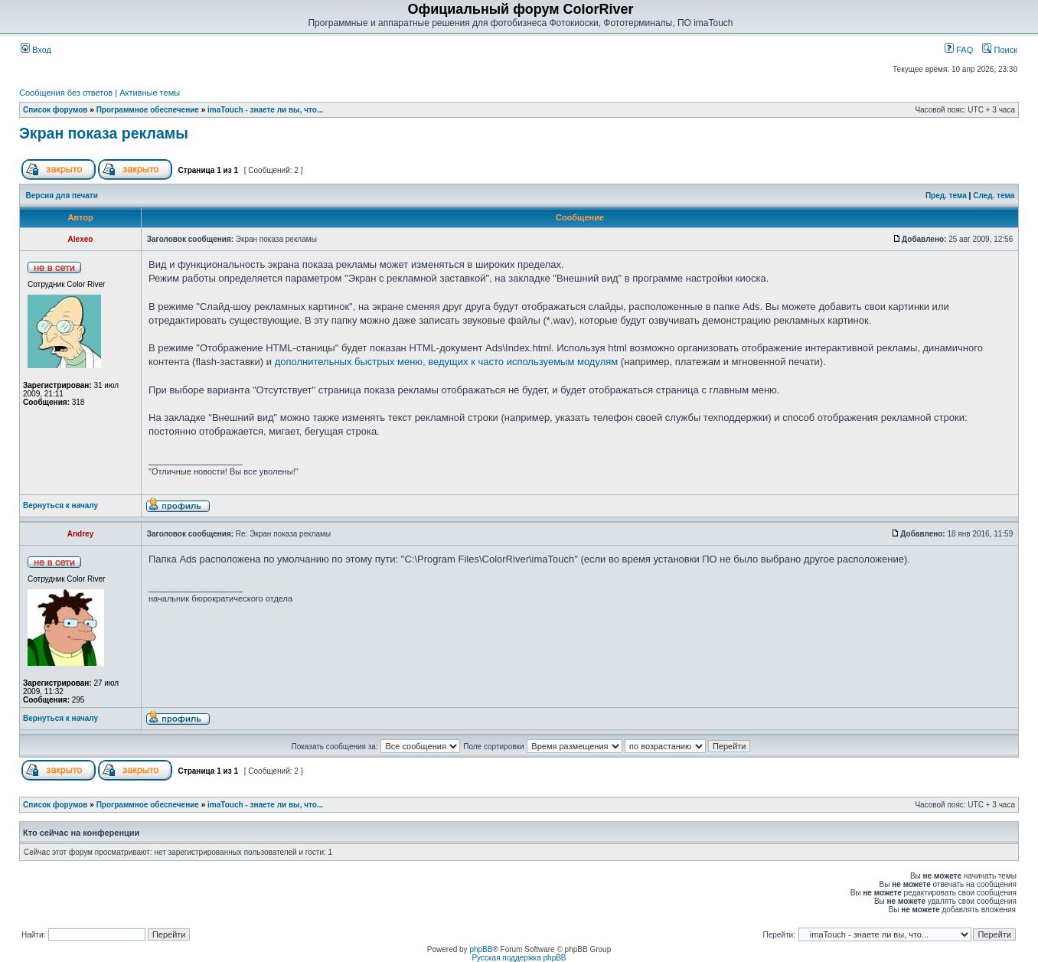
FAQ (959, 49)
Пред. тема (946, 195)
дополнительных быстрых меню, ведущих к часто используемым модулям (447, 361)
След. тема (993, 195)
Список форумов (55, 110)
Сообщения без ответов (66, 92)
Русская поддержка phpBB (519, 958)
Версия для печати (62, 195)
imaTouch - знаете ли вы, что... (265, 110)
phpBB (480, 949)
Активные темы (149, 92)
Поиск (999, 49)
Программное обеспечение (147, 110)
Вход (36, 49)
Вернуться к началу (60, 505)
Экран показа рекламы (103, 133)
